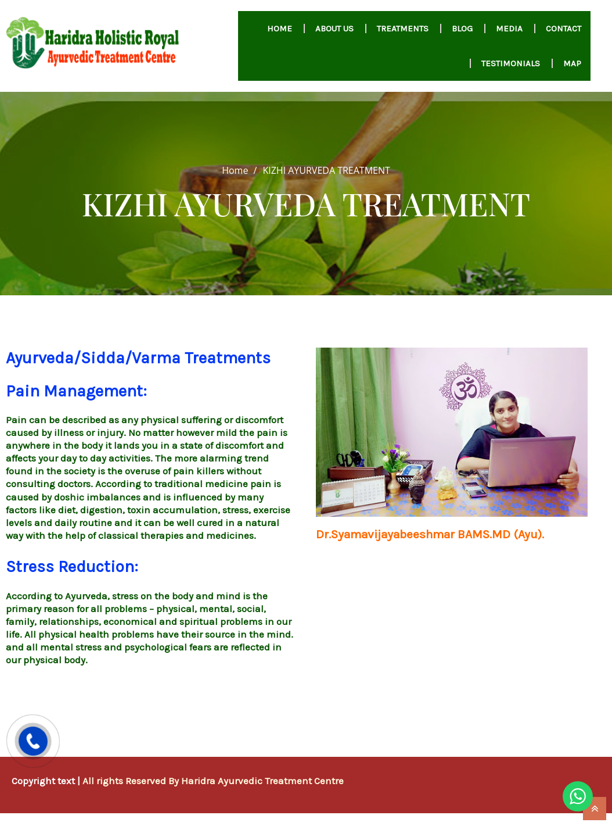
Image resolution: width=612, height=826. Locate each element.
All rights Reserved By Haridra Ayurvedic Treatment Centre (213, 780)
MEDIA (509, 28)
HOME (279, 28)
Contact (563, 28)
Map (572, 63)
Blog (462, 28)
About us (334, 28)
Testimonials (510, 63)
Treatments (403, 28)
